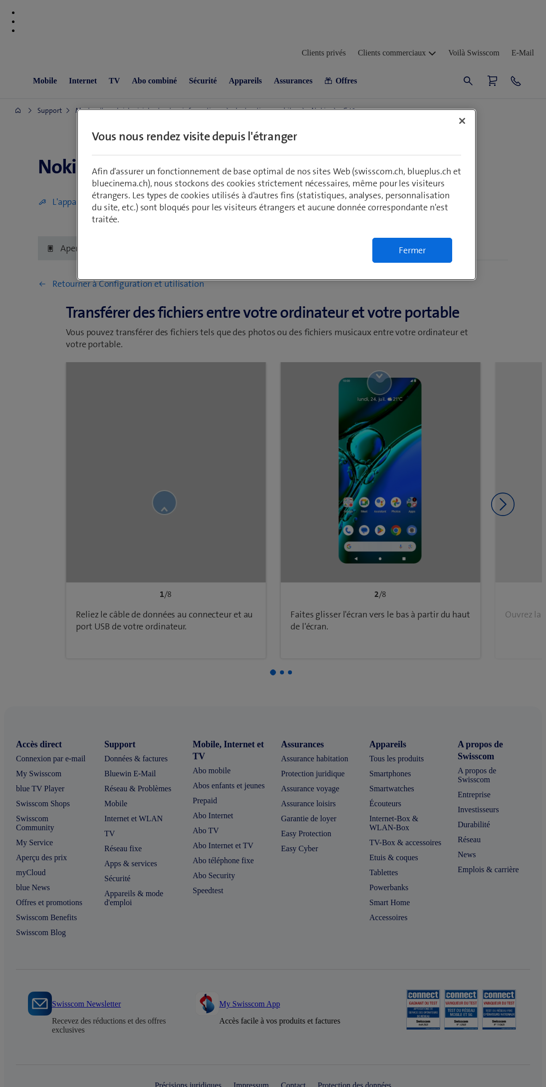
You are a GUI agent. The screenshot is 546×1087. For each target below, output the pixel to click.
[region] (276, 194)
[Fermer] (462, 121)
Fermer (412, 250)
